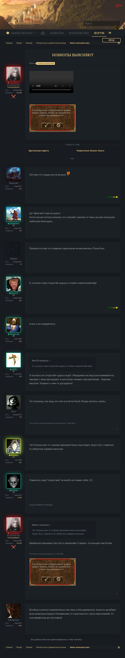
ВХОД (111, 40)
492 (20, 341)
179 (20, 417)
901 (20, 462)
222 (20, 300)
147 (20, 231)
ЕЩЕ (72, 158)
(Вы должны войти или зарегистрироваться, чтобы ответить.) (56, 640)
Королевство (79, 33)
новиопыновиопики (45, 63)
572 (20, 189)
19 (21, 264)
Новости (57, 33)
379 (20, 376)
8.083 (20, 498)
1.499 (20, 626)
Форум (99, 33)
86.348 (19, 93)
